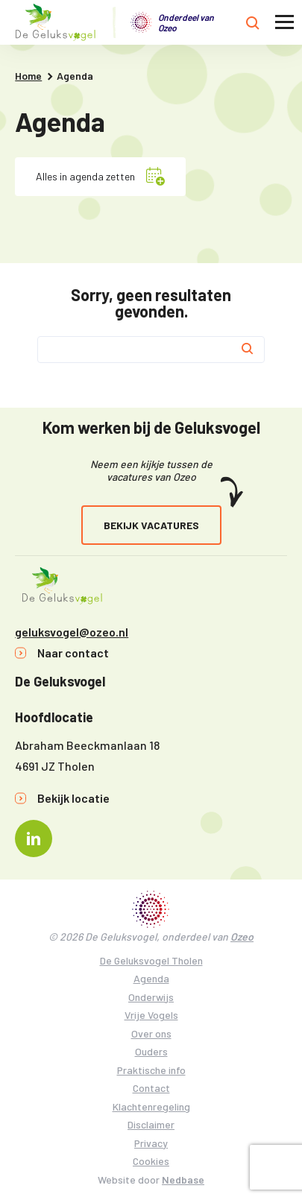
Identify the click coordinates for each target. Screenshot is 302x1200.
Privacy (151, 1143)
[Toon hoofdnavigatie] (284, 22)
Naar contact (73, 652)
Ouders (151, 1051)
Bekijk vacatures (151, 525)
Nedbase (183, 1179)
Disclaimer (151, 1124)
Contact (151, 1087)
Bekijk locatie (73, 798)
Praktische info (151, 1070)
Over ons (151, 1033)
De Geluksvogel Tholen (151, 960)
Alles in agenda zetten (85, 176)
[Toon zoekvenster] (253, 22)
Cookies (151, 1161)
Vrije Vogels (151, 1014)
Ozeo (242, 936)
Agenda (151, 978)
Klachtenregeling (151, 1106)
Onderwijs (151, 997)
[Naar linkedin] (33, 838)
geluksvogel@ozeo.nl (71, 632)
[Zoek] (247, 349)
